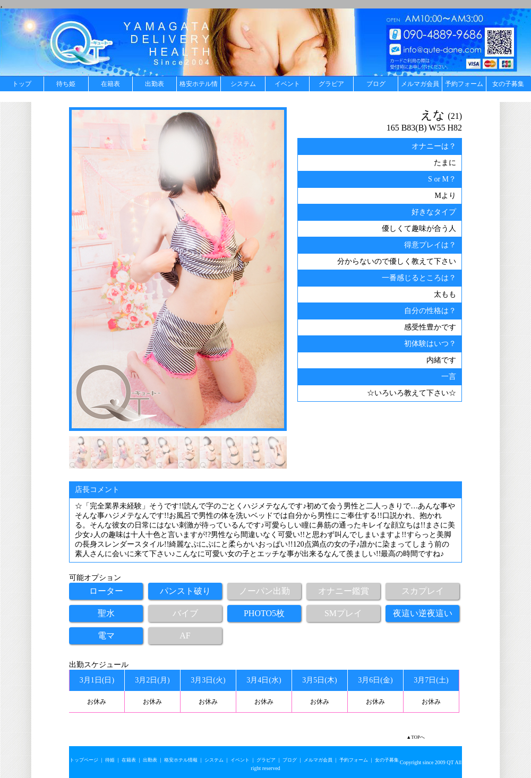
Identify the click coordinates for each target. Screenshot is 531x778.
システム (243, 84)
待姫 (110, 760)
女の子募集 (508, 84)
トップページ (84, 760)
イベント (287, 84)
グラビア (331, 84)
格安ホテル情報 (198, 85)
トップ (21, 84)
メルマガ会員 (420, 84)
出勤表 (154, 84)
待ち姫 (65, 84)
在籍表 (110, 84)
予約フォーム (464, 84)
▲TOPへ (415, 737)
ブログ (376, 84)
